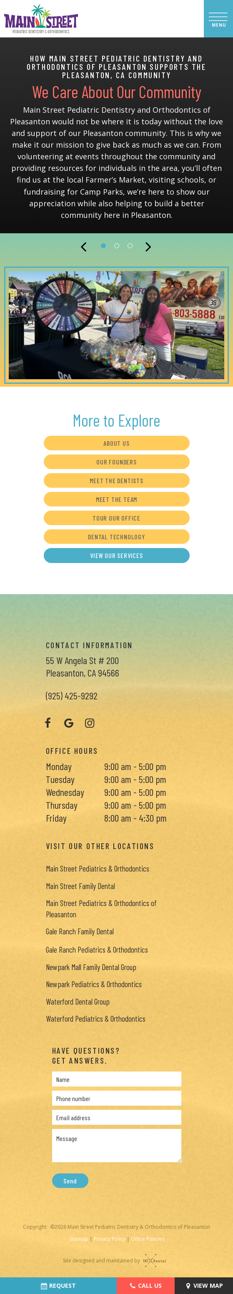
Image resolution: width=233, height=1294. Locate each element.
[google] (68, 722)
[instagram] (89, 722)
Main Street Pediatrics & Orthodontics (97, 868)
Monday (59, 766)
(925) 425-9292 (72, 695)
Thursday (62, 805)
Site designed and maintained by (112, 1260)
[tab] (103, 245)
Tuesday (60, 779)
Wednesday (65, 792)
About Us (116, 443)
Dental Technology (116, 537)
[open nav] (218, 18)
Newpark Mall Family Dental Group (91, 967)
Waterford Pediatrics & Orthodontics (95, 1018)
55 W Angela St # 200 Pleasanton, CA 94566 (82, 666)
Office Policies (147, 1238)
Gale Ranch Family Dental (80, 931)
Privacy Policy (109, 1238)
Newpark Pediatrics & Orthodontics (94, 984)
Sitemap (78, 1238)
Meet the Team (116, 499)
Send (69, 1181)
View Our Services (116, 555)
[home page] (41, 18)
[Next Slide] (149, 245)
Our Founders (116, 462)
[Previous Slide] (84, 245)
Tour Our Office (116, 518)
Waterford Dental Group (78, 1001)
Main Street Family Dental (80, 886)
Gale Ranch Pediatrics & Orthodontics (97, 949)
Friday (56, 818)
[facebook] (48, 722)
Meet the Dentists (116, 480)
